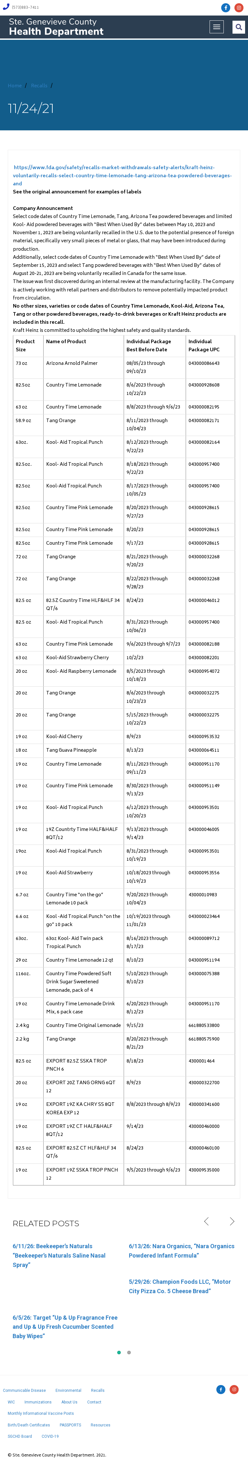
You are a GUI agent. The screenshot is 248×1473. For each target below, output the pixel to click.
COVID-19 (50, 1436)
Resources (100, 1425)
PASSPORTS (70, 1425)
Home (15, 86)
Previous (207, 1221)
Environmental (68, 1390)
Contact (94, 1402)
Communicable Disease (24, 1390)
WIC (11, 1402)
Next (231, 1221)
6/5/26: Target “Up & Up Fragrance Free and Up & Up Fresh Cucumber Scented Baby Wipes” (65, 1327)
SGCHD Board (20, 1436)
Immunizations (38, 1402)
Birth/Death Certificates (29, 1425)
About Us (69, 1402)
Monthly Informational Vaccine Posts (41, 1413)
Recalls (39, 86)
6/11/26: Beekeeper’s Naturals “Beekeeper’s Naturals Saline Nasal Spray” (59, 1255)
